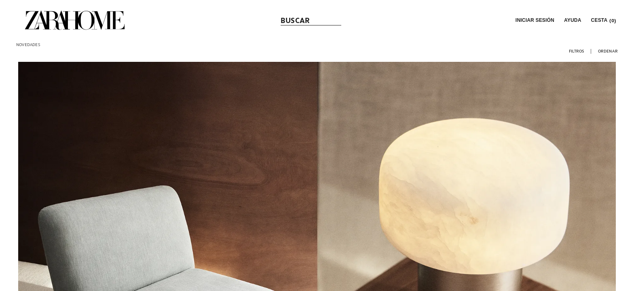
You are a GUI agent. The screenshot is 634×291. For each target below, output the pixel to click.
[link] (74, 20)
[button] (534, 20)
